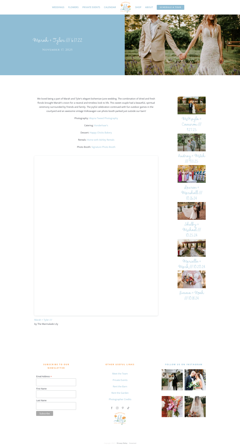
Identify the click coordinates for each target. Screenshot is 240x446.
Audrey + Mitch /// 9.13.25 (191, 159)
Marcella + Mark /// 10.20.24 (191, 264)
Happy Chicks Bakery (101, 132)
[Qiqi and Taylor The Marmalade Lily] (195, 397)
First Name (41, 388)
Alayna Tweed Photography (103, 118)
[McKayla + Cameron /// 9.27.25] (192, 105)
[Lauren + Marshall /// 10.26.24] (192, 174)
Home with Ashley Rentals (100, 139)
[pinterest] (123, 408)
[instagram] (117, 408)
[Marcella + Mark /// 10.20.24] (192, 248)
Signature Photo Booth (103, 146)
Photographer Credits (120, 399)
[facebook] (112, 408)
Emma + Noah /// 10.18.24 (192, 296)
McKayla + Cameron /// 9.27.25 (191, 125)
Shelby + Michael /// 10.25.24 (191, 230)
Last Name (41, 400)
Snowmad (132, 443)
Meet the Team (120, 373)
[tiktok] (128, 408)
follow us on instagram (183, 364)
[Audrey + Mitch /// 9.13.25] (192, 142)
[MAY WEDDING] (172, 370)
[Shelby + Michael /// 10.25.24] (192, 211)
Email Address (44, 376)
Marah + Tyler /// (43, 319)
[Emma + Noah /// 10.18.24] (192, 279)
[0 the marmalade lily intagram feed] (195, 370)
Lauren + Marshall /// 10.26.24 (191, 193)
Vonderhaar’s (101, 125)
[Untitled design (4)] (172, 397)
